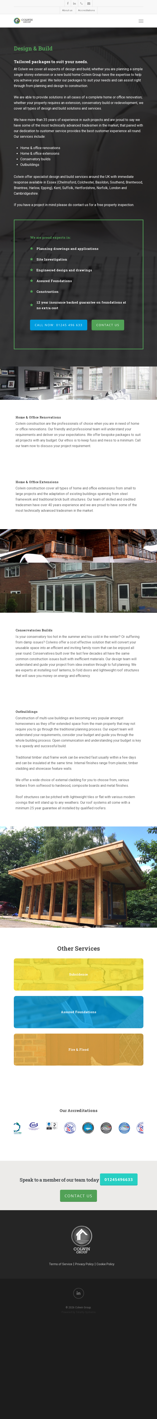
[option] (88, 1251)
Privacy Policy (84, 1388)
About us (67, 10)
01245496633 (119, 1303)
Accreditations (86, 10)
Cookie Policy (105, 1388)
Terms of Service (60, 1388)
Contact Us (78, 1319)
